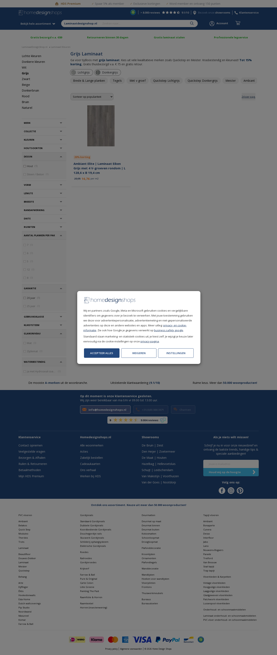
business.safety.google (168, 330)
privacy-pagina (149, 341)
